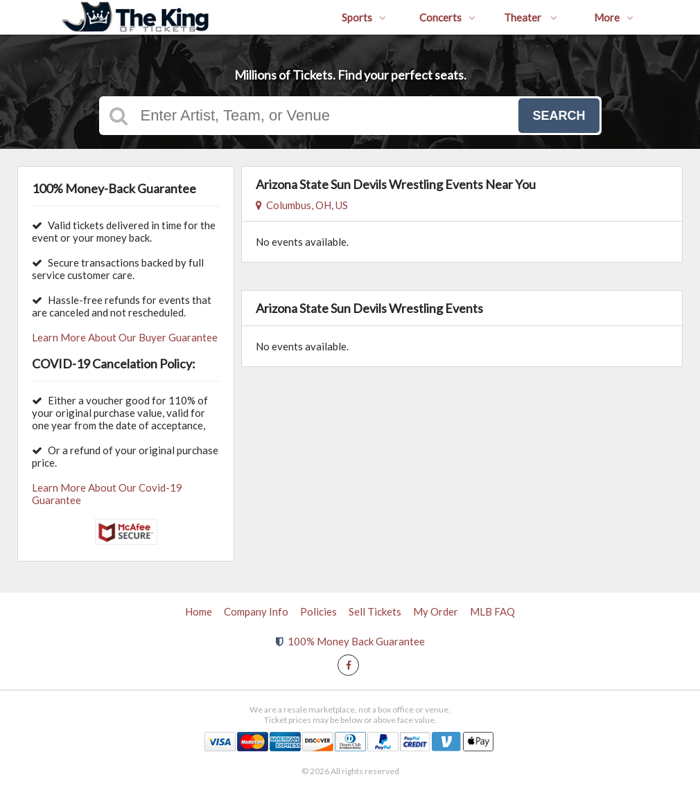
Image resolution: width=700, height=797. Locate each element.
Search (558, 116)
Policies (318, 611)
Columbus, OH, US (302, 205)
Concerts (447, 17)
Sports (364, 17)
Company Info (256, 611)
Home (198, 611)
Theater (530, 17)
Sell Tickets (375, 611)
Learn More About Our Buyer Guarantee (125, 337)
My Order (435, 611)
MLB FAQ (492, 611)
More (613, 17)
